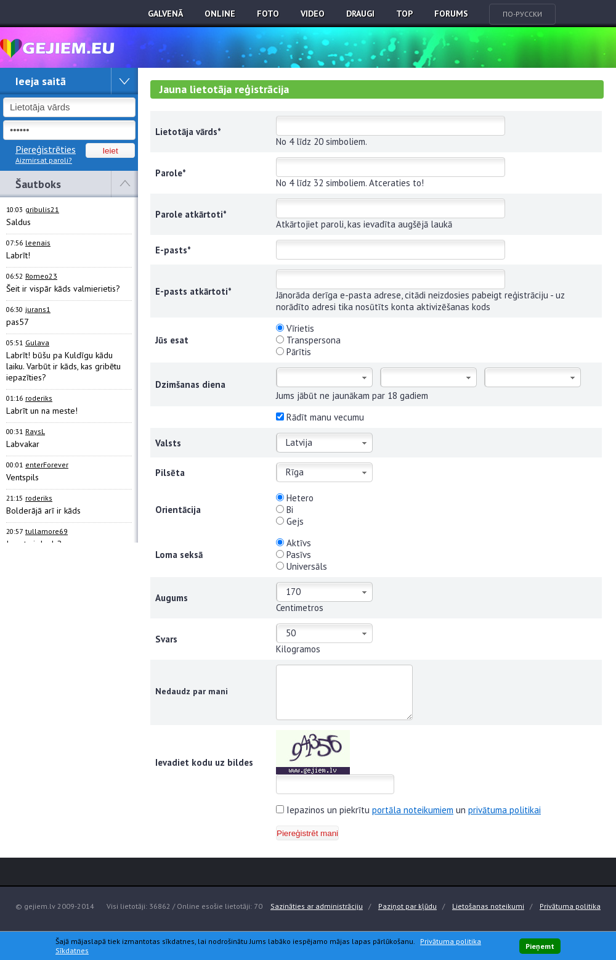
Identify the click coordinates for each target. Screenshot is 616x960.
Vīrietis (295, 328)
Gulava (37, 342)
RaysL (35, 431)
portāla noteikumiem (412, 810)
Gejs (290, 521)
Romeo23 (41, 276)
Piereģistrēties (45, 149)
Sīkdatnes (72, 950)
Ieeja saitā (40, 81)
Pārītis (293, 352)
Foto (268, 13)
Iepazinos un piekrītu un (408, 810)
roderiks (38, 398)
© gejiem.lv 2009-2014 (54, 906)
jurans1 (38, 309)
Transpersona (308, 340)
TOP (404, 13)
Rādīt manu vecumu (320, 417)
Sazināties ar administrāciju (316, 906)
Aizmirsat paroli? (43, 160)
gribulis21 (42, 209)
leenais (38, 242)
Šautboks (38, 184)
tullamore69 (46, 531)
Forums (451, 13)
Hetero (295, 498)
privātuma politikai (504, 810)
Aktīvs (293, 543)
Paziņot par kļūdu (407, 906)
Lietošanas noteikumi (488, 906)
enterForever (46, 464)
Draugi (360, 13)
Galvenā (165, 13)
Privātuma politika (570, 906)
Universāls (301, 566)
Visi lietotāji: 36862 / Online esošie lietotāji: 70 (184, 906)
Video (313, 13)
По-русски (522, 13)
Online (220, 13)
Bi (284, 509)
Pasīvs (293, 554)
